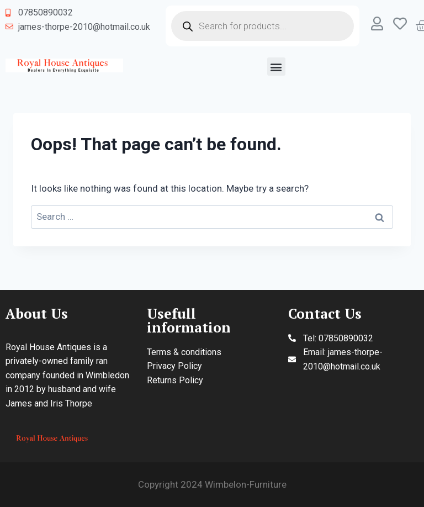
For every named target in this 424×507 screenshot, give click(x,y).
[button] (276, 66)
